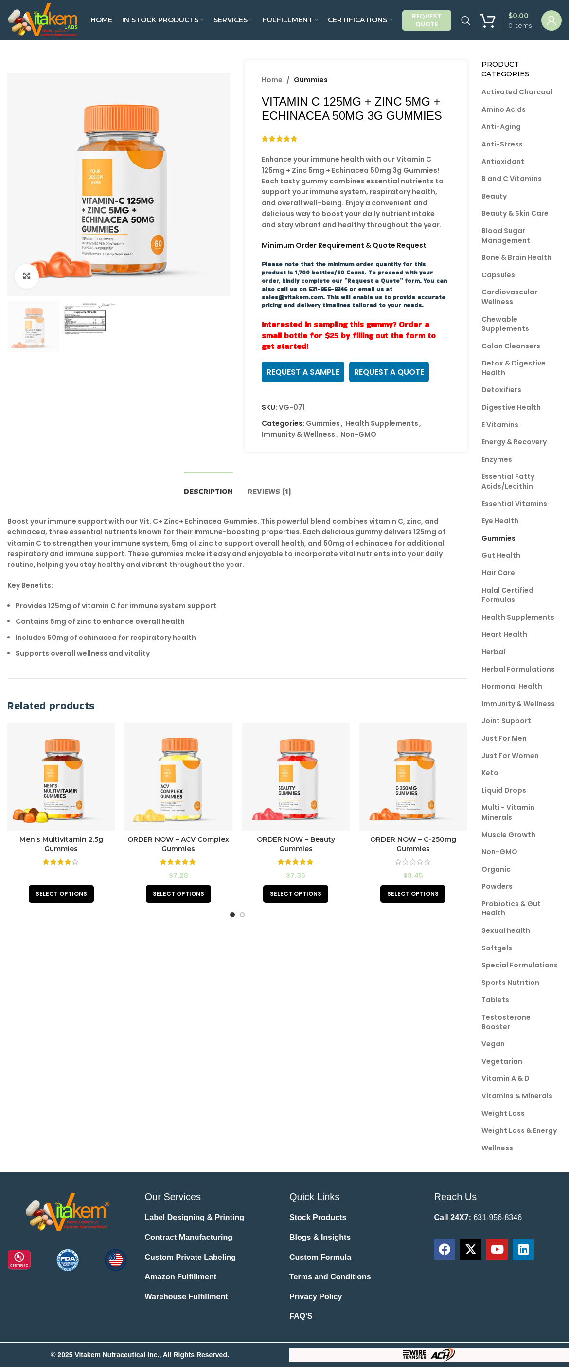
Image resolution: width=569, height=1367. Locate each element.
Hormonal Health (511, 686)
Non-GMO (358, 434)
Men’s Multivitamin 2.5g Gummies (61, 844)
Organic (496, 869)
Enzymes (496, 459)
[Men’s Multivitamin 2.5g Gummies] (61, 776)
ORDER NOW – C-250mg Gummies (413, 844)
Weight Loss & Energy (519, 1130)
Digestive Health (511, 407)
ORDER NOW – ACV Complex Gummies (178, 844)
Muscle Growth (508, 834)
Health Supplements (381, 423)
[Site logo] (44, 19)
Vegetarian (501, 1061)
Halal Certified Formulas (507, 595)
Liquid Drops (503, 790)
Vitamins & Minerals (516, 1096)
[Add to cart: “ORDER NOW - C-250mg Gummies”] (412, 894)
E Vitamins (499, 425)
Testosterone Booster (506, 1022)
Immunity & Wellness (298, 434)
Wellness (497, 1148)
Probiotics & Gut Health (511, 908)
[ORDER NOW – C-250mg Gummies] (413, 776)
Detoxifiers (501, 390)
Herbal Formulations (518, 669)
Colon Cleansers (510, 346)
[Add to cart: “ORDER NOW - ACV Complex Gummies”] (178, 894)
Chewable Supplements (505, 324)
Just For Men (504, 738)
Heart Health (504, 634)
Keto (489, 773)
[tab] (208, 486)
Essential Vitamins (514, 504)
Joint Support (506, 721)
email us (371, 289)
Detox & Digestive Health (513, 368)
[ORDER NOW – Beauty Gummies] (296, 776)
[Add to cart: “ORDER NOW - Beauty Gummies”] (295, 894)
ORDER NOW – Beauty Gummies (296, 844)
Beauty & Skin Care (515, 213)
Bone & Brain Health (516, 257)
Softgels (496, 948)
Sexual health (505, 930)
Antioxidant (502, 161)
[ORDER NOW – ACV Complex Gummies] (178, 776)
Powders (497, 886)
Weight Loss (503, 1113)
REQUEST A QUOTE (389, 372)
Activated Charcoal (516, 92)
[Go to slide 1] (232, 914)
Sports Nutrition (510, 982)
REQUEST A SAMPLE (303, 372)
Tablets (495, 999)
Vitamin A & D (505, 1078)
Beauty (494, 196)
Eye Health (499, 521)
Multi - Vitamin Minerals (507, 812)
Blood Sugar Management (505, 235)
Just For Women (510, 756)
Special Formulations (519, 965)
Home (272, 80)
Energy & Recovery (514, 442)
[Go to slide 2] (242, 914)
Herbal (493, 651)
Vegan (493, 1044)
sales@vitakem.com (292, 297)
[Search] (466, 20)
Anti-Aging (501, 126)
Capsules (498, 275)
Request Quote (427, 20)
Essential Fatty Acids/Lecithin (507, 481)
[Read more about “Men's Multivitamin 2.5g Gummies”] (61, 894)
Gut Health (500, 555)
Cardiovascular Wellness (509, 297)
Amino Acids (503, 109)
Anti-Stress (502, 144)
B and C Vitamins (511, 178)
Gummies (311, 80)
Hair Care (498, 573)
